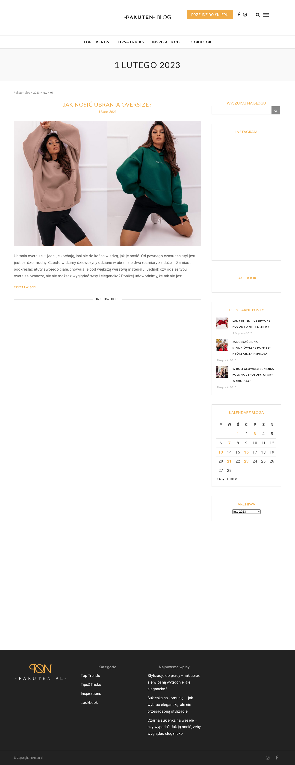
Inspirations (166, 42)
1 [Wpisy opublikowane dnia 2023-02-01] (238, 433)
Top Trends (96, 42)
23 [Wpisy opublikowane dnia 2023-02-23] (246, 461)
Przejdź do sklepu (209, 14)
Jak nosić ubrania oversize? (107, 104)
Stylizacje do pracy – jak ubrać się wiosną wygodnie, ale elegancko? (174, 682)
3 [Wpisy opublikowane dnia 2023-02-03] (255, 433)
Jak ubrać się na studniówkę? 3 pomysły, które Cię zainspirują (252, 347)
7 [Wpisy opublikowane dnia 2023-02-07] (229, 443)
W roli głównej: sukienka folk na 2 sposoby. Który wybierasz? (253, 374)
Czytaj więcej (25, 287)
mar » (232, 478)
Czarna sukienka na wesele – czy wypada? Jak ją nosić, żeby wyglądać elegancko (174, 727)
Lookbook (200, 42)
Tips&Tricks (130, 42)
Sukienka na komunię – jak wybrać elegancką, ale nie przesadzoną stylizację (170, 705)
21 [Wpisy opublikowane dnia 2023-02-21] (229, 461)
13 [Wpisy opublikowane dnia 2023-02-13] (220, 452)
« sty (220, 478)
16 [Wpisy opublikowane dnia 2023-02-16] (246, 452)
